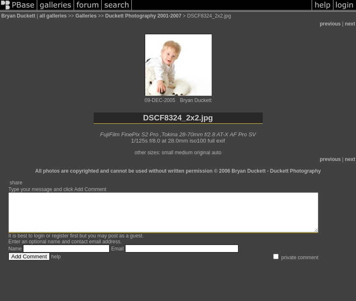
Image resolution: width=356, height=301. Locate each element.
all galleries (53, 16)
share (16, 183)
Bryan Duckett (18, 16)
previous (330, 24)
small (167, 153)
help (56, 264)
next (350, 24)
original (202, 153)
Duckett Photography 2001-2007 (143, 16)
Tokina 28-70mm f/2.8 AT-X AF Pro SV (208, 134)
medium (184, 153)
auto (216, 153)
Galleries (86, 16)
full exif (216, 141)
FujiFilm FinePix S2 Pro (129, 134)
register (60, 243)
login (39, 243)
